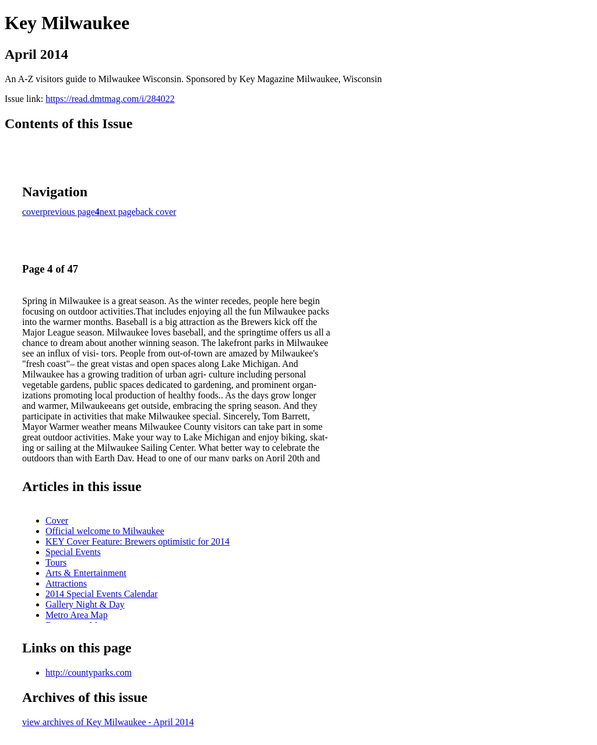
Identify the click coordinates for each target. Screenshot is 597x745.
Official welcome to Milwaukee (104, 531)
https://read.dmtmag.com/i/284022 (109, 99)
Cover (56, 520)
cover (32, 212)
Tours (55, 562)
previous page (69, 212)
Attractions (66, 583)
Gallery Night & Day (85, 604)
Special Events (73, 552)
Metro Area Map (76, 615)
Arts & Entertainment (86, 573)
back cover (156, 212)
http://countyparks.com (88, 672)
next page (118, 212)
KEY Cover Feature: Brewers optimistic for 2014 (137, 541)
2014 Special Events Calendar (101, 594)
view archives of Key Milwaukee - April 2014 (108, 722)
